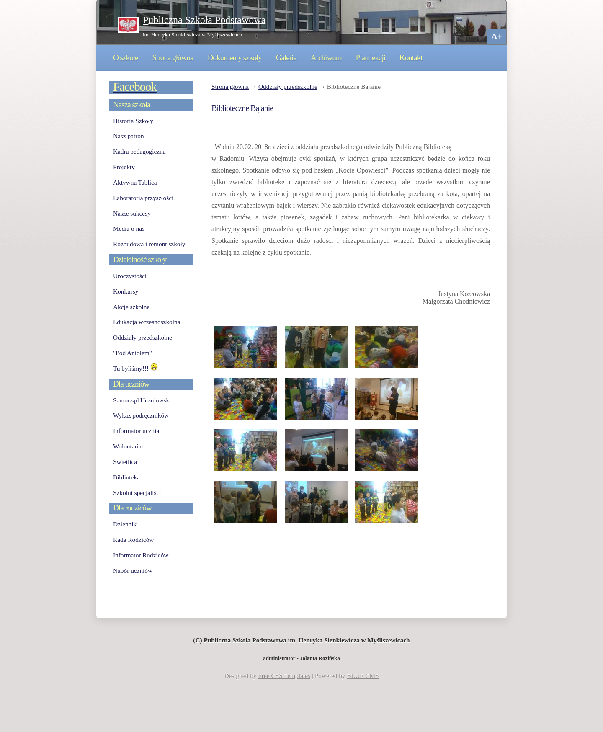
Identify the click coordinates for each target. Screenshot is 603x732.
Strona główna (172, 57)
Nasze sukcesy (132, 213)
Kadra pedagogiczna (139, 151)
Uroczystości (130, 275)
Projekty (124, 166)
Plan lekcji (370, 57)
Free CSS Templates (284, 675)
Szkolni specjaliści (137, 492)
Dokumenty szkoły (234, 57)
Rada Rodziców (133, 539)
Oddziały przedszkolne (287, 86)
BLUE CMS (363, 675)
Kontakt (411, 57)
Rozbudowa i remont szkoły (149, 243)
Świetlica (125, 461)
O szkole (125, 57)
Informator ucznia (136, 430)
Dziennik (125, 524)
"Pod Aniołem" (132, 352)
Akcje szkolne (131, 306)
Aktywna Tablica (135, 182)
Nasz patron (128, 135)
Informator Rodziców (140, 555)
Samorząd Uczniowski (142, 400)
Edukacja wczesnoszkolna (146, 321)
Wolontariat (128, 446)
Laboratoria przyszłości (143, 197)
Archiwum (326, 57)
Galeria (286, 57)
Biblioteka (126, 477)
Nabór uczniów (132, 570)
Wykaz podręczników (141, 415)
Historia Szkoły (133, 120)
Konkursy (125, 291)
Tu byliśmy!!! (135, 368)
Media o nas (128, 228)
